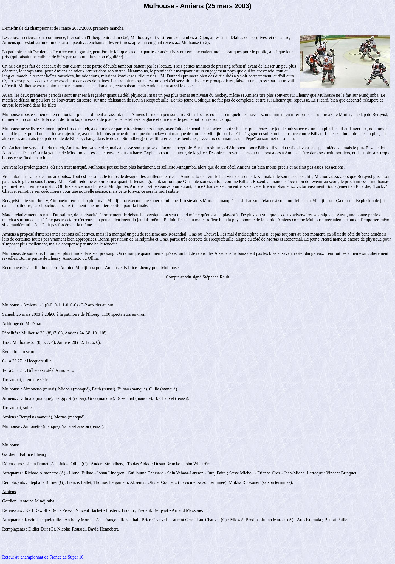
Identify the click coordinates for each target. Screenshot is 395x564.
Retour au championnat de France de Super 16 (42, 557)
